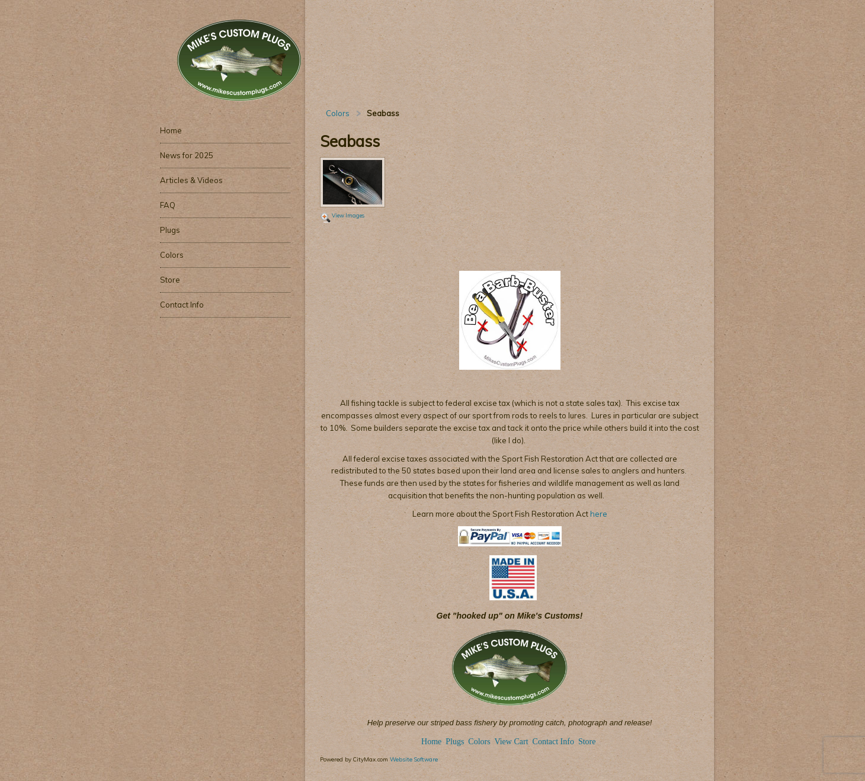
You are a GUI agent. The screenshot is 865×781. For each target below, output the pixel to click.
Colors (338, 113)
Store (587, 741)
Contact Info (553, 741)
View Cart (511, 741)
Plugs (456, 741)
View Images (348, 215)
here (597, 513)
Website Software (414, 759)
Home (431, 741)
